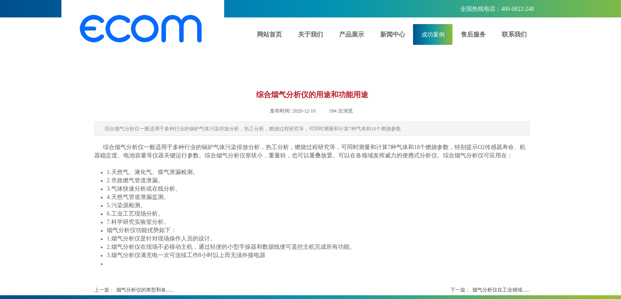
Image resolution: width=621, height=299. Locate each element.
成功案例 (433, 34)
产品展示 (351, 34)
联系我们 (514, 34)
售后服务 (473, 34)
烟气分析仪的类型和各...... (134, 290)
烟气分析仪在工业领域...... (490, 290)
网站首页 (269, 34)
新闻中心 (392, 34)
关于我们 (310, 34)
